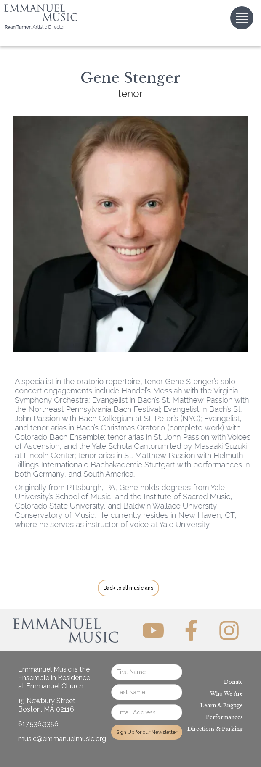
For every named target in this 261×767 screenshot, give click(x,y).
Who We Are (226, 694)
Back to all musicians (128, 588)
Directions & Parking (215, 729)
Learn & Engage (221, 705)
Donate (233, 682)
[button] (242, 18)
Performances (224, 717)
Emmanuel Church (54, 686)
